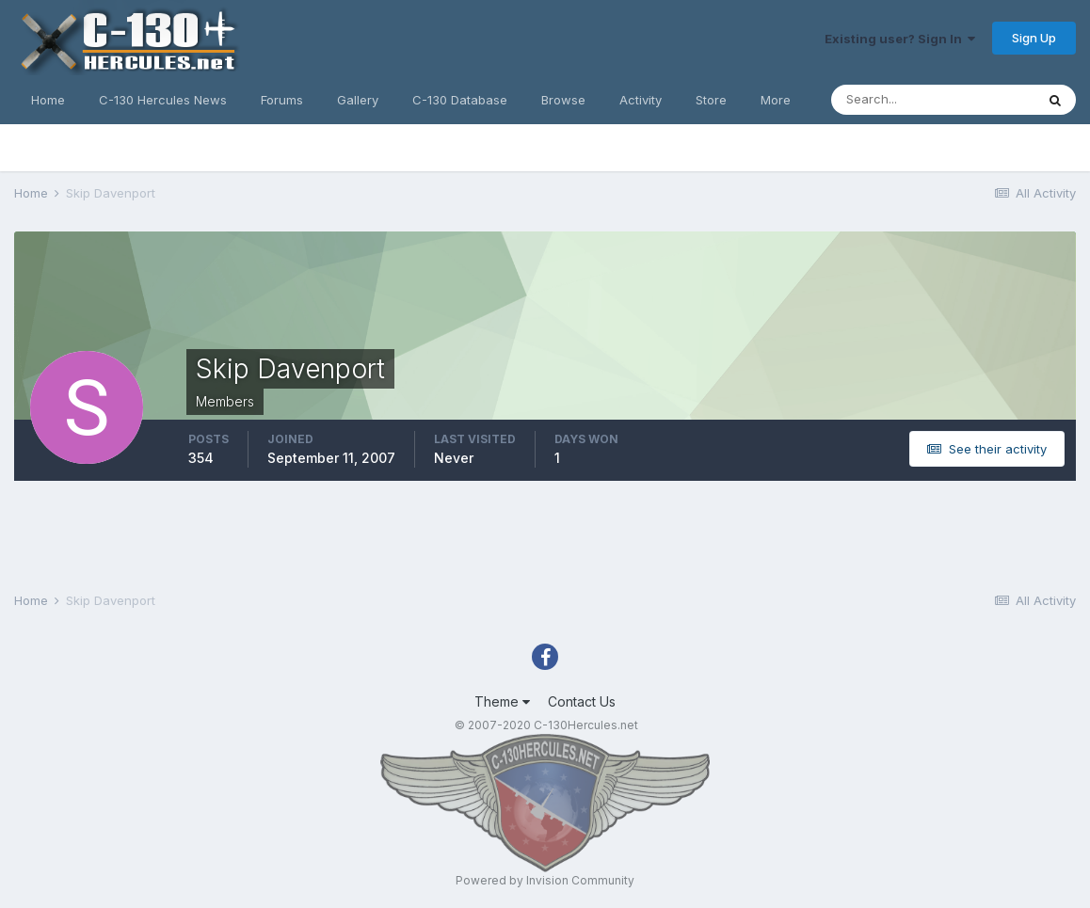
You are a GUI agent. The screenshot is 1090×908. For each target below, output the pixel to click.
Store (711, 99)
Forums (282, 99)
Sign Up (1034, 37)
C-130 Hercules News (163, 99)
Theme (502, 701)
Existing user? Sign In (900, 38)
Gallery (357, 99)
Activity (640, 99)
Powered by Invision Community (545, 880)
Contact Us (582, 701)
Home (48, 99)
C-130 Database (459, 99)
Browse (563, 99)
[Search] (932, 100)
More (776, 99)
